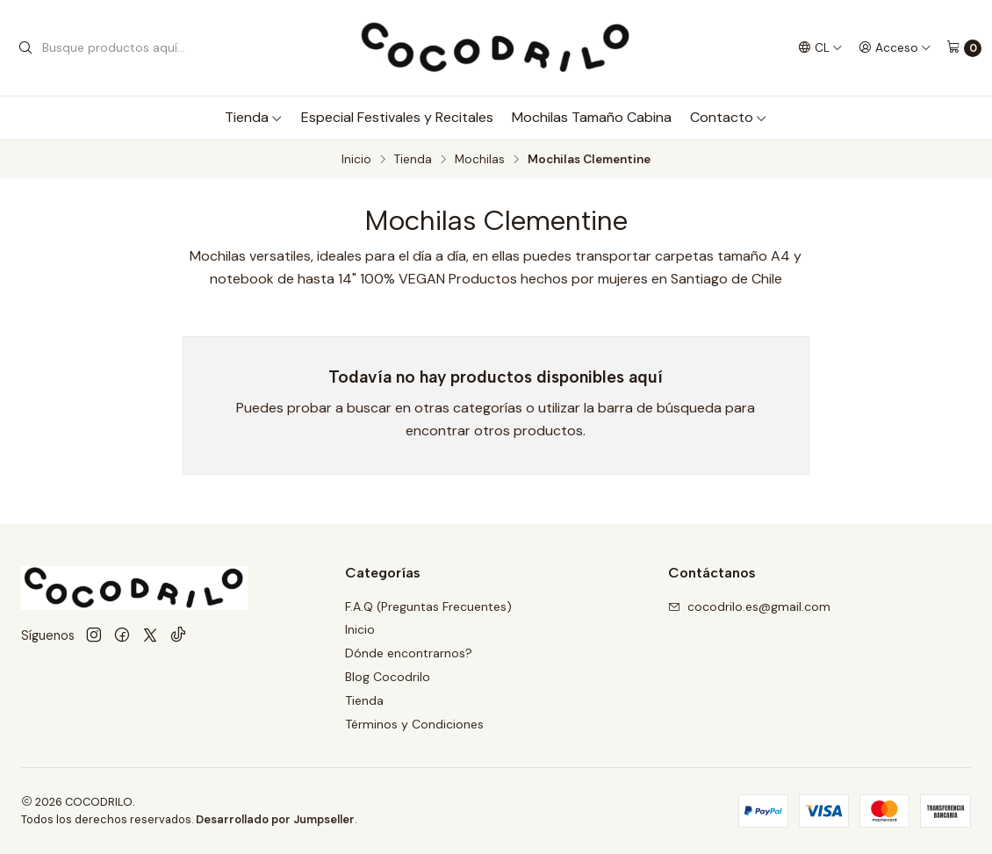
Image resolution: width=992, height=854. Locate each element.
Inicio (356, 160)
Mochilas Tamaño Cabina (592, 117)
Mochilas (480, 160)
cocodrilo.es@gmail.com (749, 606)
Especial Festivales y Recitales (397, 117)
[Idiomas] (820, 47)
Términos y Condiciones (414, 724)
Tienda (254, 117)
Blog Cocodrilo (387, 677)
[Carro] (963, 48)
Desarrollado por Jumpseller (275, 819)
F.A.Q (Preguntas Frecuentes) (428, 606)
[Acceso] (895, 47)
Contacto (728, 117)
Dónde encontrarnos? (408, 653)
